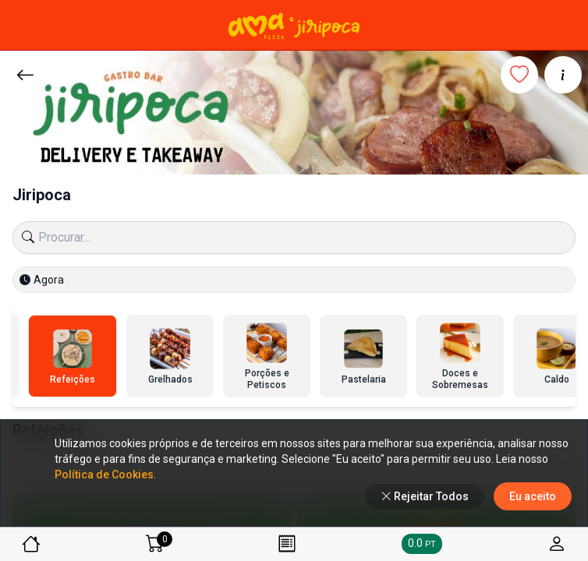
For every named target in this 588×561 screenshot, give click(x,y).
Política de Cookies (104, 474)
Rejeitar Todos (425, 496)
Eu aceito (532, 496)
